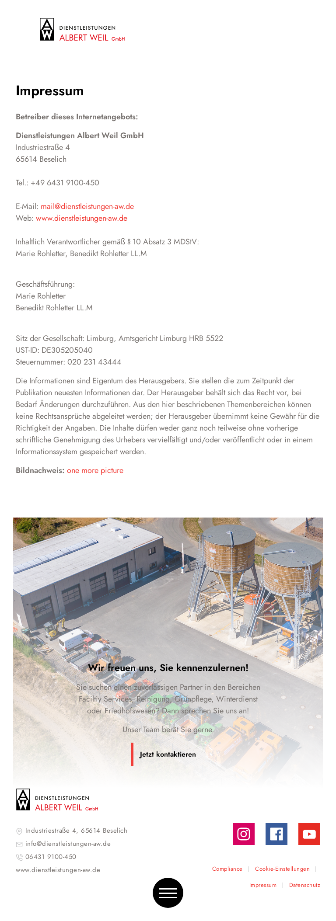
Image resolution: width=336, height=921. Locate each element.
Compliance (227, 869)
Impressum (263, 885)
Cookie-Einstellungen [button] (282, 869)
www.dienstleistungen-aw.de (81, 218)
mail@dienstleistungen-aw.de (87, 206)
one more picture (95, 470)
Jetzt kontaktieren (168, 754)
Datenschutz (305, 885)
